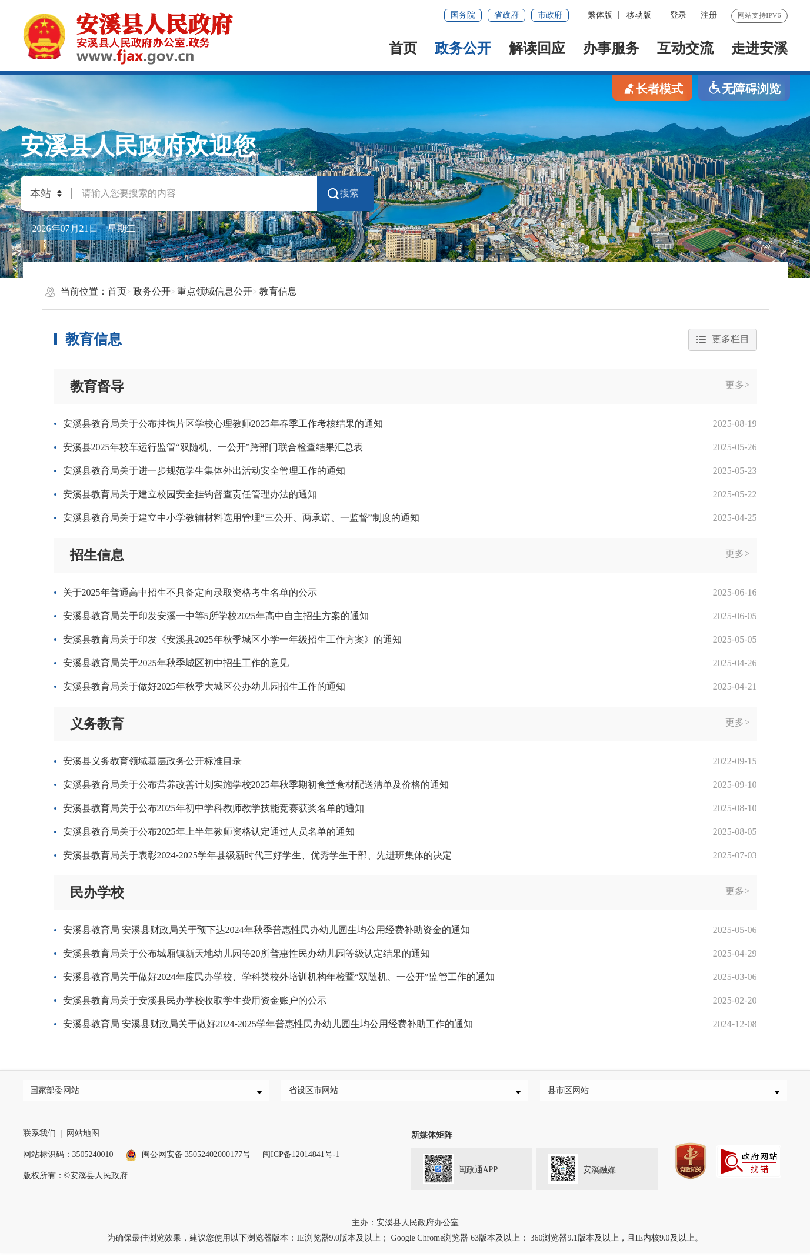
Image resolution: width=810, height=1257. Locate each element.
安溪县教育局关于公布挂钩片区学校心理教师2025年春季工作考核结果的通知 (223, 424)
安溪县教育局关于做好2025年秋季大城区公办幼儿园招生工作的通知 (204, 686)
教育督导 (97, 386)
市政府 (550, 15)
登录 (678, 15)
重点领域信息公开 (214, 291)
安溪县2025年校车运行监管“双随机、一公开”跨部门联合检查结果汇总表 (213, 447)
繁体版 (600, 15)
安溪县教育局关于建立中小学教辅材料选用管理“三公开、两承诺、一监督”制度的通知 (241, 518)
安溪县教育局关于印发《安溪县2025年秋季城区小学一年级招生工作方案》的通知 (232, 639)
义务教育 (97, 723)
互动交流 (685, 48)
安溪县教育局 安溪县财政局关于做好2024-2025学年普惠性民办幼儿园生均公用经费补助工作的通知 (268, 1024)
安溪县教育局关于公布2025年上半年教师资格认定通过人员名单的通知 (209, 832)
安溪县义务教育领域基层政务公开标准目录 (152, 761)
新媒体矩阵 (431, 1139)
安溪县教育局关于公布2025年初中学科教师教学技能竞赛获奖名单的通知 (213, 808)
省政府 (506, 15)
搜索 (342, 194)
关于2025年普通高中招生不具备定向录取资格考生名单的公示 (190, 592)
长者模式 (652, 88)
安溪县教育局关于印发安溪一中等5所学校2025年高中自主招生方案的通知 (216, 616)
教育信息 (278, 291)
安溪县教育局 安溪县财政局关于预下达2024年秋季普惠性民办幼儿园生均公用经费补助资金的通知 (266, 930)
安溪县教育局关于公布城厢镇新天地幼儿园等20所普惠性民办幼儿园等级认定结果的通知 (246, 954)
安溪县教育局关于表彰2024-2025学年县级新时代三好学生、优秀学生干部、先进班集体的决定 (257, 855)
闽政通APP (454, 1171)
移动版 (638, 15)
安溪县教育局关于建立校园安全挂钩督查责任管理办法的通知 (190, 494)
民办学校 (97, 892)
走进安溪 (759, 48)
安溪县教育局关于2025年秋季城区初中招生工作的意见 (176, 663)
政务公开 (463, 48)
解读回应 (537, 48)
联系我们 (39, 1137)
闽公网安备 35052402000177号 (188, 1158)
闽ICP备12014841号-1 (300, 1158)
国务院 (463, 15)
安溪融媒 (576, 1171)
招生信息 (97, 555)
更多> (737, 385)
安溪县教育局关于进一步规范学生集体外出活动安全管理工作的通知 (204, 471)
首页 (403, 48)
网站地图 (82, 1137)
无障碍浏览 (744, 88)
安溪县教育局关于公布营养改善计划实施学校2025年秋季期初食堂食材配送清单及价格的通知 (256, 785)
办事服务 (611, 48)
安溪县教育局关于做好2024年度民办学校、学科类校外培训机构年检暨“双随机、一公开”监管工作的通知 (279, 977)
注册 (709, 15)
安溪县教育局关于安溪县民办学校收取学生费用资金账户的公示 (194, 1001)
